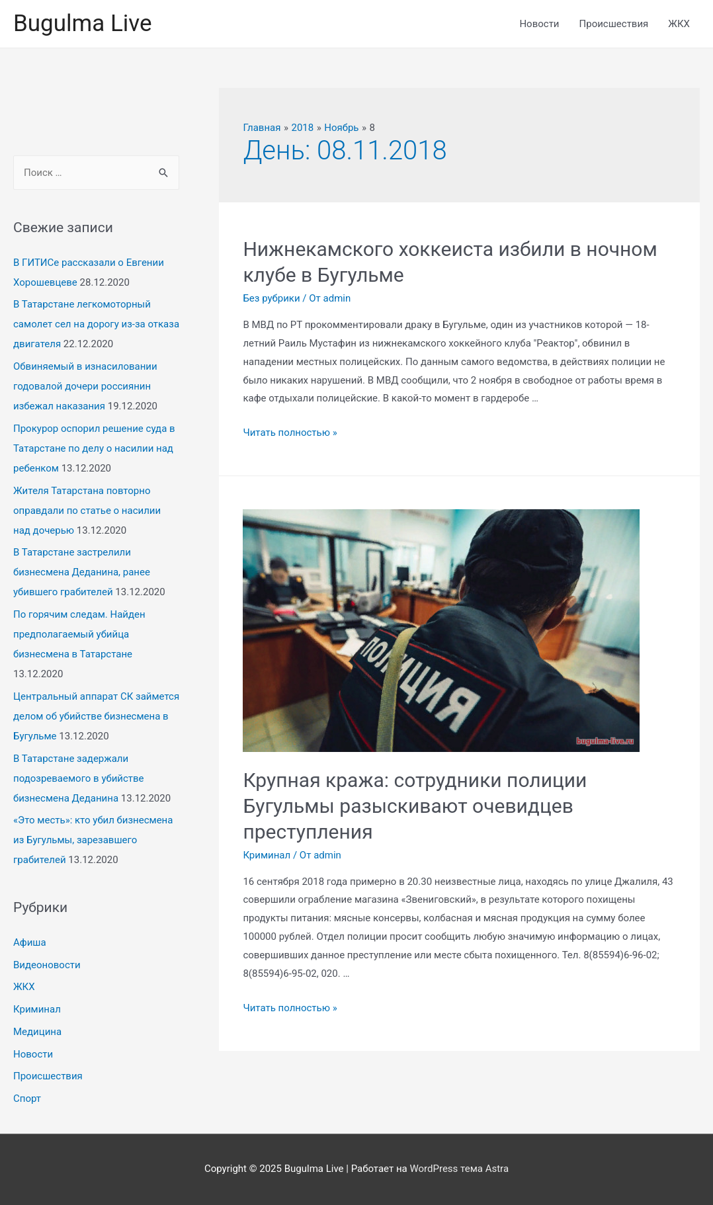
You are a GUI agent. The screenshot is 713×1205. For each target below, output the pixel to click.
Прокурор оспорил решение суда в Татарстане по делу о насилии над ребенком (94, 448)
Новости (539, 24)
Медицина (37, 1032)
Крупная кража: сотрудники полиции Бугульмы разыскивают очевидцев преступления (415, 806)
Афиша (29, 942)
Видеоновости (47, 965)
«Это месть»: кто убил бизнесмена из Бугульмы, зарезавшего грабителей (93, 840)
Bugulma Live (82, 23)
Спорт (27, 1098)
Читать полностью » (290, 432)
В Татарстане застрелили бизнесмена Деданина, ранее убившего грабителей (81, 572)
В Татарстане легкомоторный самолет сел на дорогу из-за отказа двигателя (96, 324)
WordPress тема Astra (459, 1169)
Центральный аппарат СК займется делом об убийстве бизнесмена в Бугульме (96, 716)
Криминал (37, 1009)
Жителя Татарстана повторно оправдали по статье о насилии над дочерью (87, 510)
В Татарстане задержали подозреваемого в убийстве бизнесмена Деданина (78, 778)
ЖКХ (679, 24)
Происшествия (614, 24)
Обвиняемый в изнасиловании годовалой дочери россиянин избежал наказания (85, 386)
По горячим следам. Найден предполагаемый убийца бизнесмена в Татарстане (79, 634)
